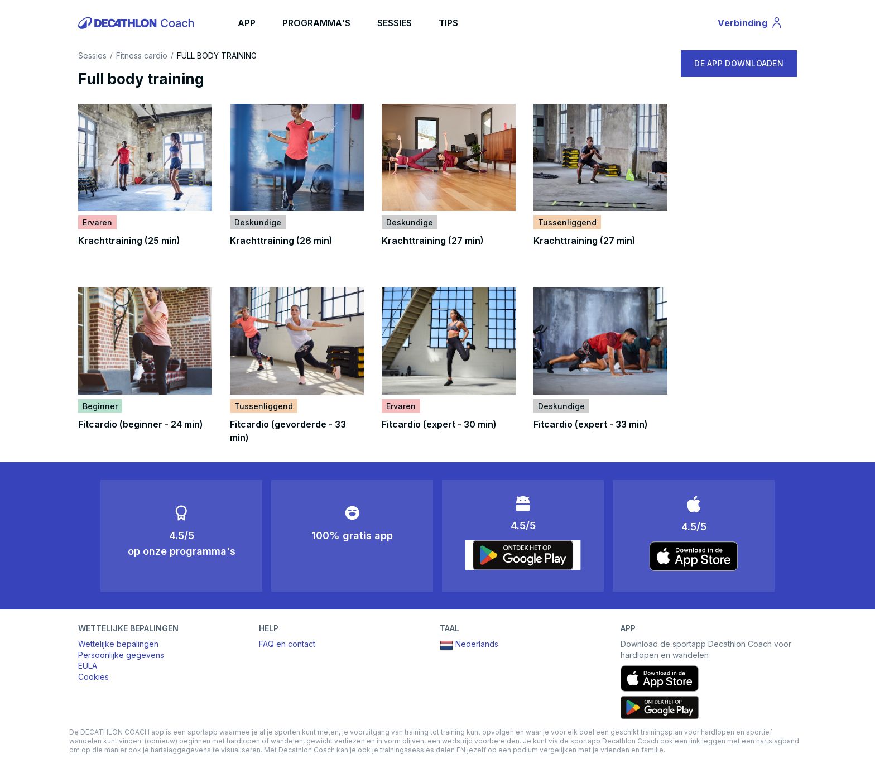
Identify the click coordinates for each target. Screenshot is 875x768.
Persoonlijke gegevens (121, 655)
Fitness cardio (141, 56)
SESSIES (394, 22)
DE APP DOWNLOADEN (738, 63)
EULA (87, 665)
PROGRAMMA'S (316, 22)
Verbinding (750, 24)
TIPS (448, 22)
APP (247, 22)
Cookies (93, 676)
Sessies (92, 56)
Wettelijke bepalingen (118, 644)
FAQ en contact (287, 644)
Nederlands (469, 645)
